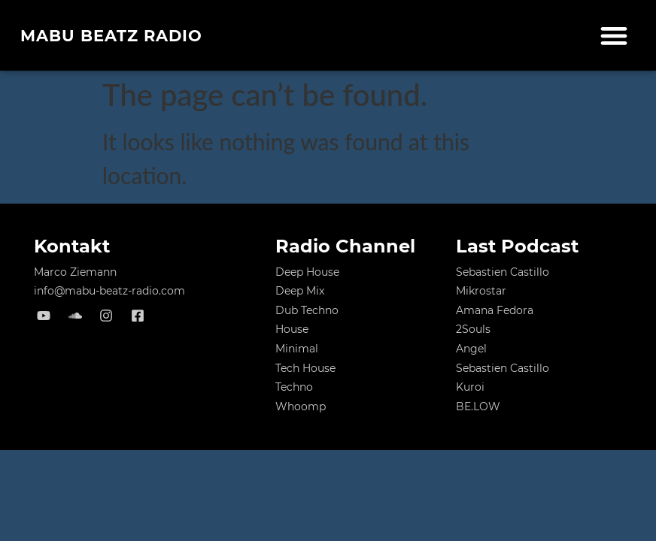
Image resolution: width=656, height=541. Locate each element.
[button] (614, 35)
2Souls (473, 329)
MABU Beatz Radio (111, 35)
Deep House (307, 272)
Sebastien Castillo (502, 272)
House (291, 329)
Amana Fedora (494, 310)
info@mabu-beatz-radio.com (109, 291)
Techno (294, 387)
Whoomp (300, 406)
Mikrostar (481, 291)
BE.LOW (478, 406)
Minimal (296, 348)
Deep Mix (299, 291)
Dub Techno (307, 310)
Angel (471, 348)
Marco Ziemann (75, 272)
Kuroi (470, 387)
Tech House (305, 368)
